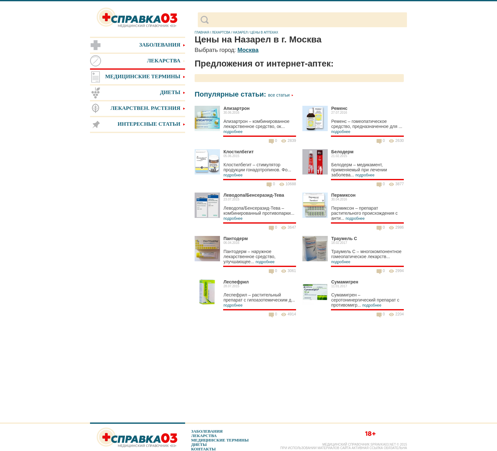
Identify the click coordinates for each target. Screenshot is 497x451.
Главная (202, 32)
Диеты (199, 444)
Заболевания (207, 431)
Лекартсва (221, 32)
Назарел (240, 32)
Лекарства (204, 435)
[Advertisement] (137, 234)
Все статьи (281, 95)
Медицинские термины (219, 440)
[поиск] (308, 20)
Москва (247, 50)
